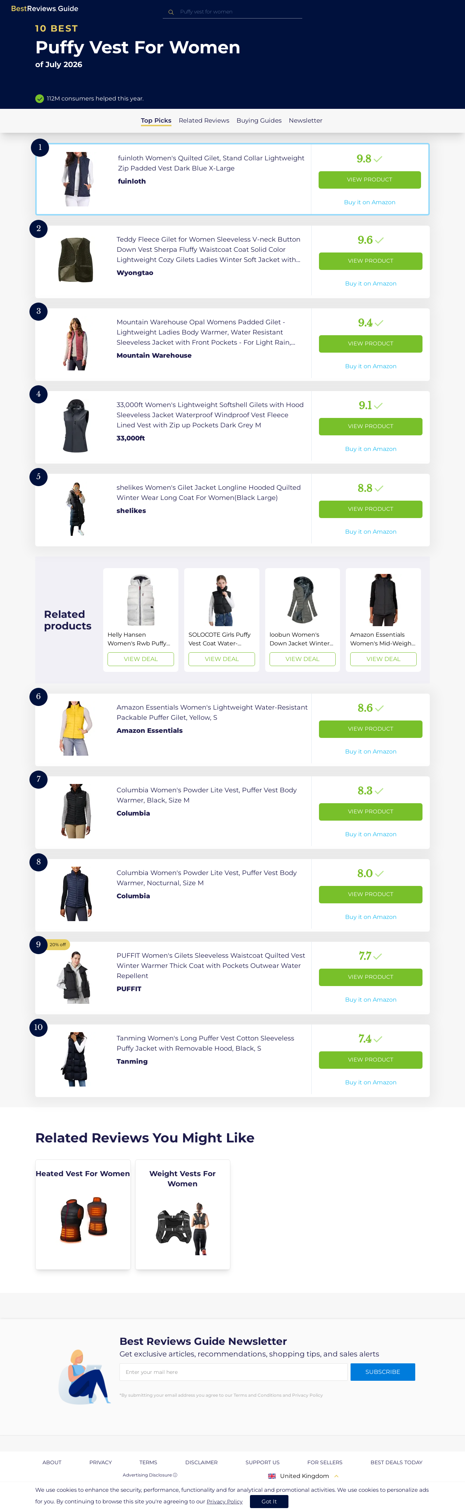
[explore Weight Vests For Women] (183, 1214)
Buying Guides (259, 120)
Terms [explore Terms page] (148, 1462)
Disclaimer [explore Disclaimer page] (201, 1462)
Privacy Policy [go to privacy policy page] (225, 1501)
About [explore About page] (52, 1462)
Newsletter (306, 120)
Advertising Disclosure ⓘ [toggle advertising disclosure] (150, 1475)
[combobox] (232, 12)
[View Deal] (140, 620)
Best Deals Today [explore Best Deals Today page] (396, 1462)
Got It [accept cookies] (269, 1501)
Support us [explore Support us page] (263, 1462)
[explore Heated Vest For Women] (83, 1214)
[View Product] (232, 179)
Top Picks (156, 120)
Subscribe (382, 1371)
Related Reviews (204, 120)
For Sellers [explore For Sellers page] (325, 1462)
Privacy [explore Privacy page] (100, 1462)
